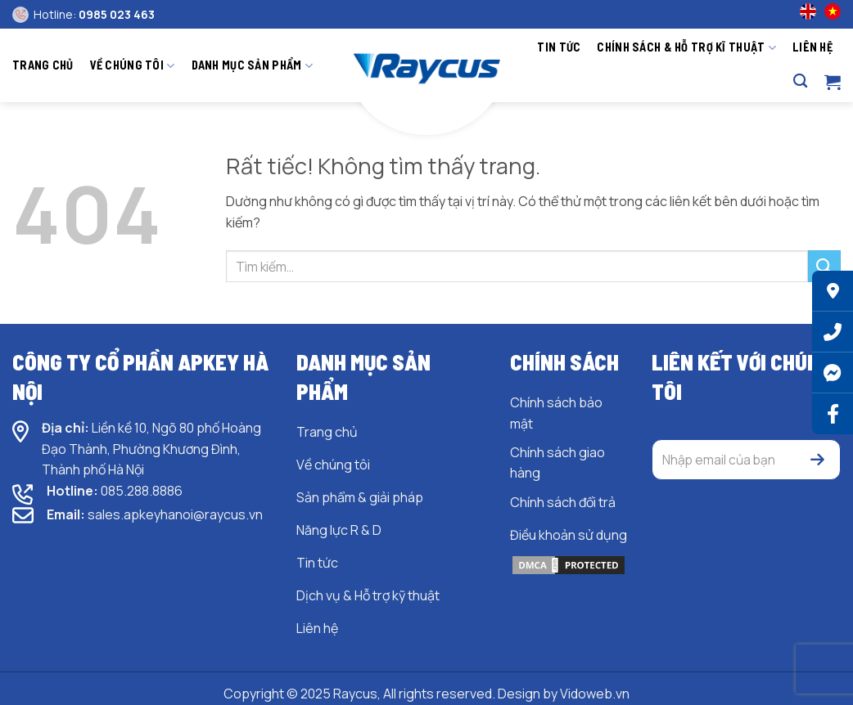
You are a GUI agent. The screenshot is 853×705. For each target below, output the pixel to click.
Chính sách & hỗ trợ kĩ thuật (686, 48)
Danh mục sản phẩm (252, 66)
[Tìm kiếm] (800, 81)
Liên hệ (812, 47)
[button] (832, 82)
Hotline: (94, 14)
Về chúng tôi (132, 66)
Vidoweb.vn (595, 694)
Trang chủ (43, 65)
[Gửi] (824, 266)
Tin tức (558, 47)
